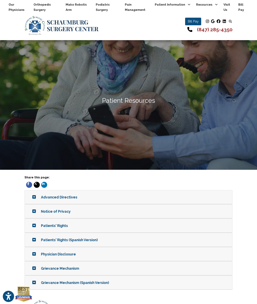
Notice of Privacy (51, 211)
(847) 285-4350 (215, 29)
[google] (213, 21)
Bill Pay (244, 7)
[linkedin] (224, 21)
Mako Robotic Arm (76, 7)
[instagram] (207, 21)
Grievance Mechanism (55, 268)
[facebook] (218, 21)
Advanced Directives (54, 197)
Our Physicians (16, 7)
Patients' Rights (50, 226)
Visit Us (226, 7)
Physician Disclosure (54, 254)
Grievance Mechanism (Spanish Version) (70, 283)
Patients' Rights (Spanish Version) (65, 240)
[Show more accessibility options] (8, 296)
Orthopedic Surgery (42, 7)
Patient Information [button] (172, 4)
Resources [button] (207, 4)
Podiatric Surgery (103, 7)
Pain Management (135, 7)
